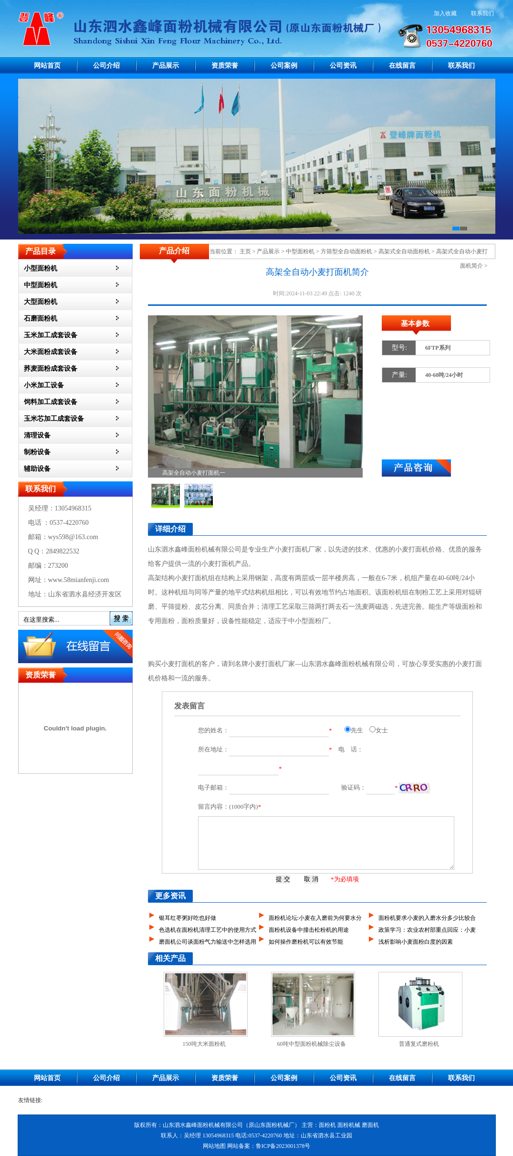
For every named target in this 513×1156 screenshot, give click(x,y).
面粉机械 (348, 1125)
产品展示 (165, 65)
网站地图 (214, 1146)
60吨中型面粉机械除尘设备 (311, 1044)
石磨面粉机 (40, 318)
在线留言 (402, 65)
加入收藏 (445, 13)
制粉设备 (37, 452)
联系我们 (482, 13)
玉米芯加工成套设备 (54, 418)
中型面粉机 (40, 285)
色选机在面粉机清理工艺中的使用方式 (207, 930)
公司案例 (284, 65)
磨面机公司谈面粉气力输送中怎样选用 (207, 941)
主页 (245, 251)
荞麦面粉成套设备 (50, 368)
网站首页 (47, 65)
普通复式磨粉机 (419, 1044)
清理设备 (37, 435)
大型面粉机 (40, 301)
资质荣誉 (224, 65)
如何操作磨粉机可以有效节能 (306, 941)
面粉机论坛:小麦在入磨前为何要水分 (315, 918)
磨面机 (370, 1125)
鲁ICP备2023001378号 (283, 1146)
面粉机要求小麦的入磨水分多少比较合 (427, 918)
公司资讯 (343, 65)
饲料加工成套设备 (50, 402)
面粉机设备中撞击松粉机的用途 (309, 930)
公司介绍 (106, 65)
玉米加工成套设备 (50, 335)
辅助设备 (37, 468)
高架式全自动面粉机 (404, 251)
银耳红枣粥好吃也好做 (187, 918)
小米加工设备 (44, 385)
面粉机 (392, 592)
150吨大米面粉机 (204, 1044)
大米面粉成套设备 (50, 351)
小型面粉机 (40, 268)
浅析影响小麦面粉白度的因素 (415, 941)
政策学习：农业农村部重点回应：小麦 (427, 930)
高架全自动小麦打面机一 (193, 472)
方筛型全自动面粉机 (346, 251)
